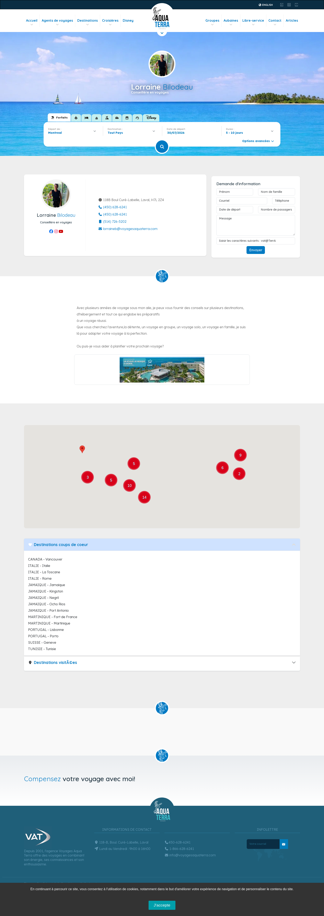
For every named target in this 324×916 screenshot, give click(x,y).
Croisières (110, 22)
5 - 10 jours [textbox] (234, 133)
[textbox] (116, 132)
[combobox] (73, 133)
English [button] (265, 4)
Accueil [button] (31, 22)
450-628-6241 (177, 842)
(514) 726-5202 (112, 221)
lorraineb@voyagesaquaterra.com (127, 229)
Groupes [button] (212, 22)
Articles (292, 20)
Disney (128, 20)
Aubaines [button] (231, 22)
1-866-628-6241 (179, 849)
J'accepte (162, 905)
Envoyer (255, 250)
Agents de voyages (57, 22)
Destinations (87, 22)
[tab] (59, 117)
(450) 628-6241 (112, 207)
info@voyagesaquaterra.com (190, 855)
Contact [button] (274, 22)
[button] (82, 449)
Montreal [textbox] (55, 133)
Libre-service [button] (253, 22)
